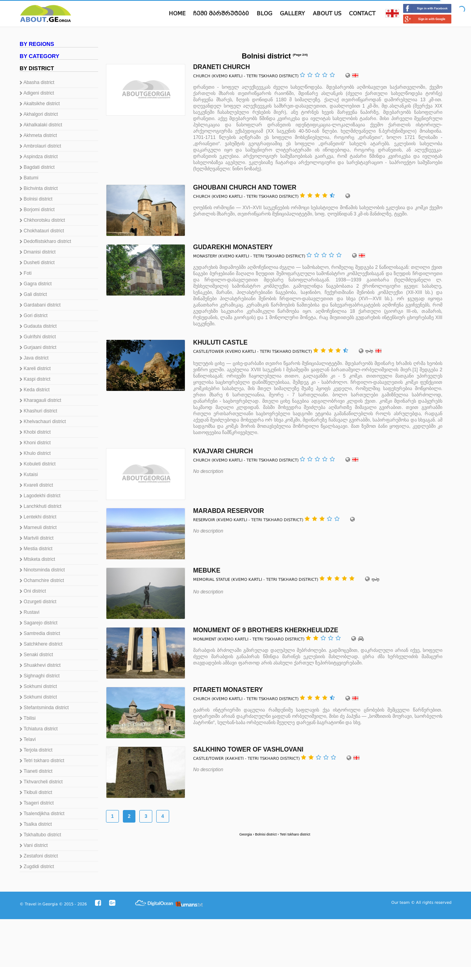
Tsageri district (37, 803)
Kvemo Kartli (228, 76)
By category (39, 56)
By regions (37, 44)
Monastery (205, 256)
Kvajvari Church (223, 451)
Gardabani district (40, 305)
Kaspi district (35, 379)
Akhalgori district (39, 114)
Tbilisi (28, 718)
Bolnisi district (36, 199)
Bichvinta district (39, 188)
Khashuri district (38, 411)
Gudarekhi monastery (233, 247)
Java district (34, 358)
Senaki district (36, 654)
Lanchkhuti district (40, 506)
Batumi (29, 178)
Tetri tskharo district (42, 760)
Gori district (33, 315)
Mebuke (206, 570)
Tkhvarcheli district (41, 782)
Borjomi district (37, 209)
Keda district (34, 389)
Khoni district (35, 442)
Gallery (292, 13)
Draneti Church (221, 67)
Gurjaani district (38, 347)
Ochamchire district (42, 580)
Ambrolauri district (40, 146)
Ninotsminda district (42, 570)
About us (327, 13)
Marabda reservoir (228, 510)
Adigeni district (37, 93)
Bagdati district (37, 167)
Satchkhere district (41, 644)
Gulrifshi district (38, 336)
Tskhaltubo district (40, 834)
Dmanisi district (38, 252)
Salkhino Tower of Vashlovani (248, 749)
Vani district (33, 845)
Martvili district (36, 538)
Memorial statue (211, 579)
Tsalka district (36, 824)
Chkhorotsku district (42, 220)
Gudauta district (38, 326)
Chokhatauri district (42, 231)
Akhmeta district (38, 135)
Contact (362, 13)
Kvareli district (36, 485)
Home (177, 13)
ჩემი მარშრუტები (221, 13)
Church (201, 76)
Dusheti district (37, 262)
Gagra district (36, 283)
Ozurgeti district (38, 601)
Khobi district (35, 432)
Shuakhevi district (40, 665)
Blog (264, 13)
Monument (204, 639)
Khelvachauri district (43, 421)
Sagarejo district (38, 623)
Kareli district (35, 368)
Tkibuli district (36, 792)
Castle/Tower (208, 351)
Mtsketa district (37, 559)
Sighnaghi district (40, 676)
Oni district (33, 591)
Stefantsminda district (44, 707)
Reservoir (204, 520)
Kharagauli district (40, 400)
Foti (25, 273)
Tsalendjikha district (42, 813)
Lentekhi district (38, 517)
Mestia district (36, 548)
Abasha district (37, 82)
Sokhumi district (38, 686)
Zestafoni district (39, 856)
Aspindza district (39, 156)
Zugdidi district (37, 866)
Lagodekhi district (40, 495)
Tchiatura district (39, 729)
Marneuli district (38, 527)
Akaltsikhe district (40, 103)
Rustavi (29, 612)
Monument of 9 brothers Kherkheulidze (265, 630)
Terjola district (36, 750)
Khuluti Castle (220, 342)
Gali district (33, 294)
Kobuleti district (38, 464)
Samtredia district (40, 633)
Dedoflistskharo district (45, 241)
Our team (400, 902)
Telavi (28, 739)
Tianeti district (36, 771)
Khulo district (35, 453)
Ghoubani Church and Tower (244, 187)
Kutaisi (29, 474)
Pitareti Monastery (228, 689)
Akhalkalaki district (41, 125)
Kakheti (235, 758)
